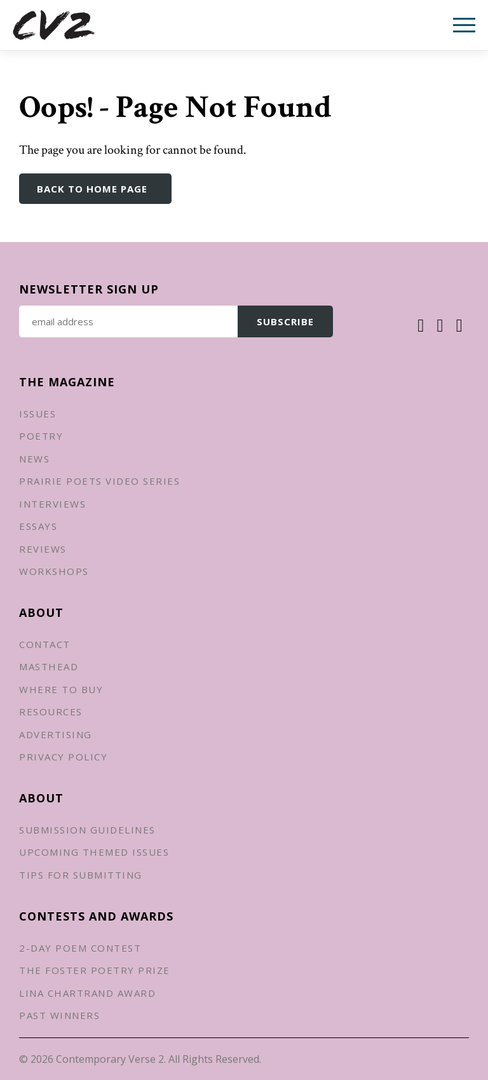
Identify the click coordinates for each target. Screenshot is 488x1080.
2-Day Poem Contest (80, 948)
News (34, 458)
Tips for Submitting (80, 874)
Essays (38, 526)
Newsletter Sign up (89, 289)
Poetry (41, 435)
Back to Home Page (92, 188)
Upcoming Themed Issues (94, 852)
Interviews (52, 503)
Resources (51, 711)
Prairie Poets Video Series (99, 481)
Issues (37, 413)
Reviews (43, 549)
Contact (45, 644)
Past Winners (59, 1015)
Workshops (54, 571)
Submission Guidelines (87, 829)
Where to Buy (61, 689)
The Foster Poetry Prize (94, 970)
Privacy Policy (63, 756)
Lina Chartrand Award (87, 993)
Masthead (48, 666)
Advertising (55, 734)
